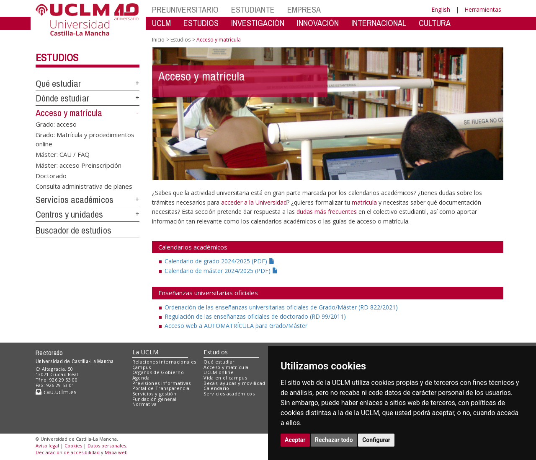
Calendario (216, 388)
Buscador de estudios (73, 230)
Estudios (57, 57)
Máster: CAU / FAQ (63, 154)
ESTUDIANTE (253, 9)
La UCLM (145, 352)
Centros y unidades (69, 214)
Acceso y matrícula (69, 113)
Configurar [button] (376, 440)
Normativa (144, 404)
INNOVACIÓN (318, 23)
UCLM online (219, 372)
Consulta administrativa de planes (84, 186)
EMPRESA (304, 9)
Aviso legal (47, 445)
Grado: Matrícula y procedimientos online (85, 139)
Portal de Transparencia (161, 388)
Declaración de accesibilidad (68, 452)
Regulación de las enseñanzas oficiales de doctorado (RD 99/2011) (255, 316)
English (440, 9)
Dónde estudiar (62, 98)
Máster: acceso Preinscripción (78, 165)
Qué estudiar (58, 83)
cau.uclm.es (56, 392)
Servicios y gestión (154, 393)
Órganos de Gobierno (158, 372)
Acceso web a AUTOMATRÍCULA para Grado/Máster (236, 326)
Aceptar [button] (295, 440)
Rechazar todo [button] (334, 440)
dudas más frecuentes (327, 212)
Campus (141, 367)
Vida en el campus (225, 377)
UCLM (161, 23)
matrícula (364, 202)
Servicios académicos (74, 199)
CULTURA (435, 23)
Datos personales (107, 445)
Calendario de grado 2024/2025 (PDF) (220, 261)
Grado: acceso (56, 124)
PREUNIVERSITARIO (185, 9)
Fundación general (154, 399)
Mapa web (116, 452)
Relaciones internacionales (164, 362)
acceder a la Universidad (254, 202)
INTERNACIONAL (378, 23)
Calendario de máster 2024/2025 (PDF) (221, 271)
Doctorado (51, 175)
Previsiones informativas (161, 383)
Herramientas (482, 9)
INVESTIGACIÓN (257, 23)
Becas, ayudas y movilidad (234, 383)
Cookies (73, 445)
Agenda (141, 377)
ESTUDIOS (201, 23)
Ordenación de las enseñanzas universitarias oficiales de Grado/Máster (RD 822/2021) (281, 307)
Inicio (158, 39)
